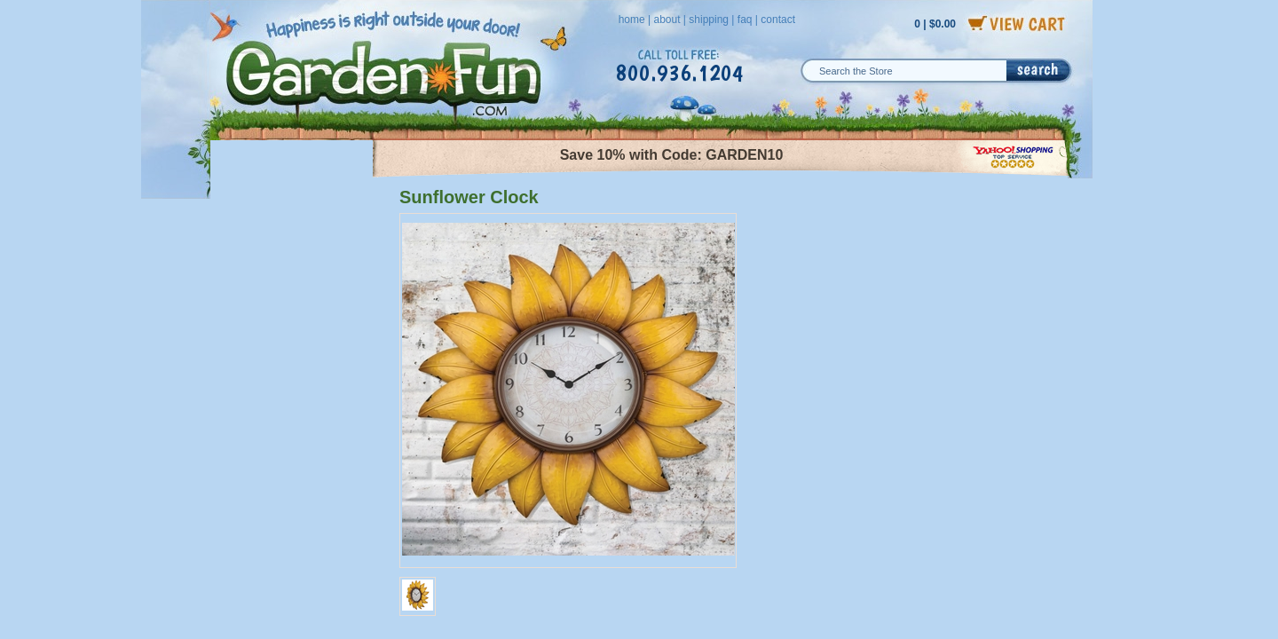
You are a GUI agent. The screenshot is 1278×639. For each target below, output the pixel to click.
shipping (709, 19)
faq (745, 19)
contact (778, 19)
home (632, 19)
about (666, 19)
